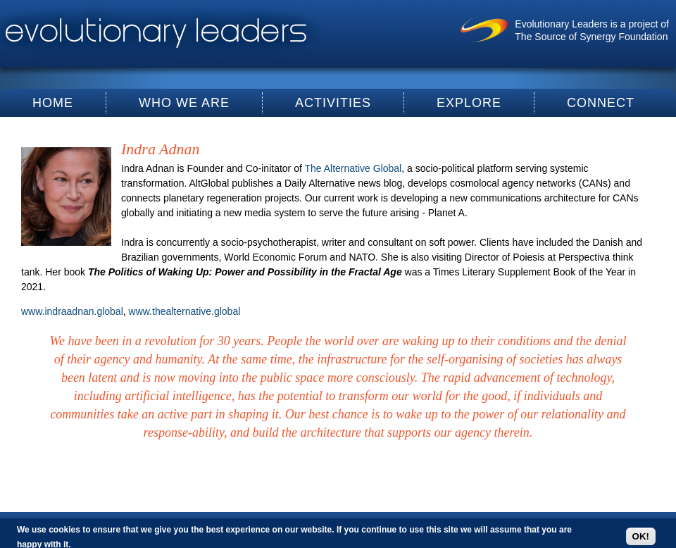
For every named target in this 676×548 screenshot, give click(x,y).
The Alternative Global (352, 168)
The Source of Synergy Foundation (591, 36)
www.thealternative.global (185, 311)
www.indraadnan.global (72, 311)
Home (52, 103)
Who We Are (184, 103)
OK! (640, 536)
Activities (333, 103)
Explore (469, 103)
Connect (600, 103)
